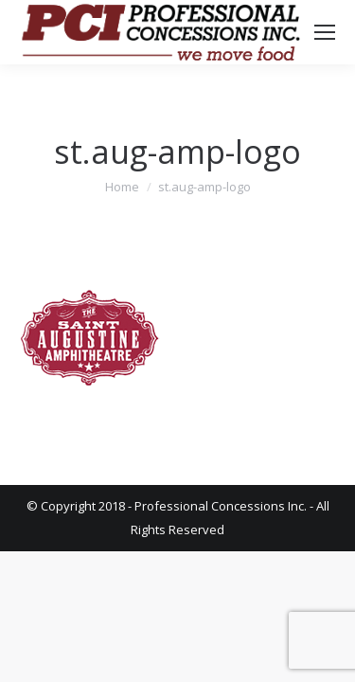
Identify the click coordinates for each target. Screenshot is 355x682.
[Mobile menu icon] (324, 32)
